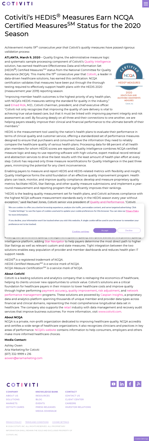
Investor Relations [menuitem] (78, 407)
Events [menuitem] (40, 403)
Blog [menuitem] (39, 399)
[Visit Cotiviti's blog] (138, 384)
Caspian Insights (112, 295)
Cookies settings (80, 231)
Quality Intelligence (97, 61)
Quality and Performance (107, 202)
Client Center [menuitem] (74, 399)
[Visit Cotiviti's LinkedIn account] (122, 384)
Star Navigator (54, 241)
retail (67, 307)
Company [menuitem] (12, 391)
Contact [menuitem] (71, 391)
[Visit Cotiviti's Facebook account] (130, 384)
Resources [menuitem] (43, 395)
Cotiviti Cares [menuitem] (15, 407)
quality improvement (82, 290)
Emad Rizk (18, 105)
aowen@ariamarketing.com (24, 358)
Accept (104, 230)
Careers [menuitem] (70, 403)
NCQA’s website (45, 330)
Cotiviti (91, 74)
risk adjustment (109, 290)
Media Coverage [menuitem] (46, 411)
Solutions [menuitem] (13, 399)
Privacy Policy (13, 422)
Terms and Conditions (37, 422)
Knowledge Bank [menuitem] (47, 391)
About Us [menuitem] (12, 395)
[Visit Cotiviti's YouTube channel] (114, 384)
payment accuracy (54, 290)
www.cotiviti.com (109, 311)
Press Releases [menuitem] (46, 407)
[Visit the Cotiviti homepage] (22, 385)
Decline (128, 230)
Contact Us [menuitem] (72, 395)
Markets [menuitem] (11, 403)
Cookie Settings (60, 422)
